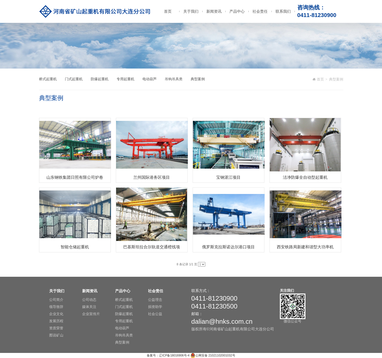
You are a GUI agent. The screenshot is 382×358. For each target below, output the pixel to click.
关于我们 (190, 11)
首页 (168, 11)
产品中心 (237, 11)
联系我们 (283, 11)
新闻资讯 (214, 11)
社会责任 (260, 11)
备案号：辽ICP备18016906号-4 (168, 355)
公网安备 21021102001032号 (212, 355)
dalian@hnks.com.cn (222, 321)
